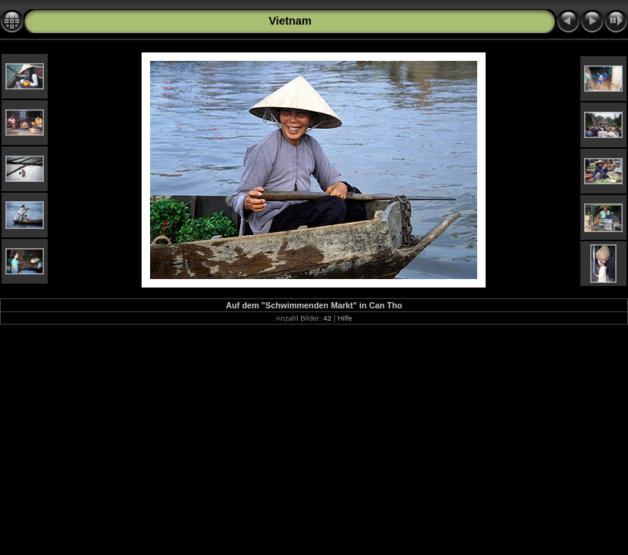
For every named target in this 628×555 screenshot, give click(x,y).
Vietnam (290, 21)
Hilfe (345, 318)
